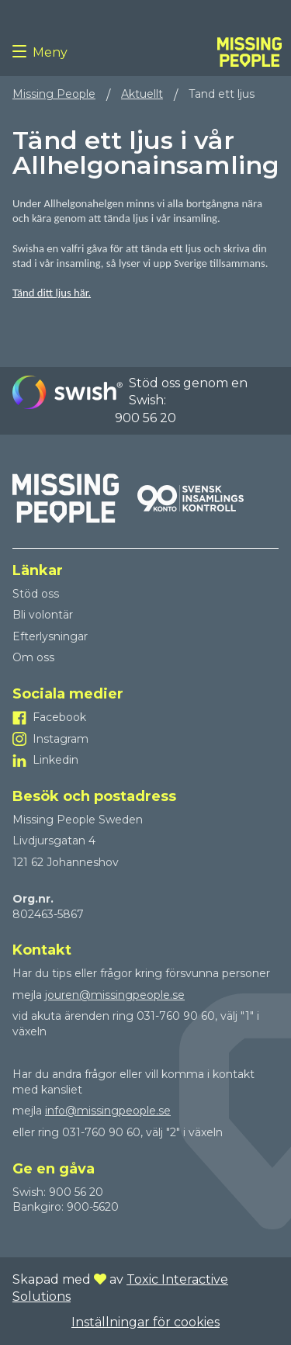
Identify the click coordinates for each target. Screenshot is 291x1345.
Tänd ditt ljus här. (51, 293)
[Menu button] (22, 52)
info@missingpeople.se (108, 1111)
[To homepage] (249, 52)
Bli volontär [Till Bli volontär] (42, 615)
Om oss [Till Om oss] (33, 657)
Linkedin (55, 760)
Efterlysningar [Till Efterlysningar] (50, 636)
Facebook (59, 717)
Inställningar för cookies (145, 1322)
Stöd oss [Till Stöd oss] (35, 594)
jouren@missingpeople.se (115, 995)
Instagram (60, 739)
